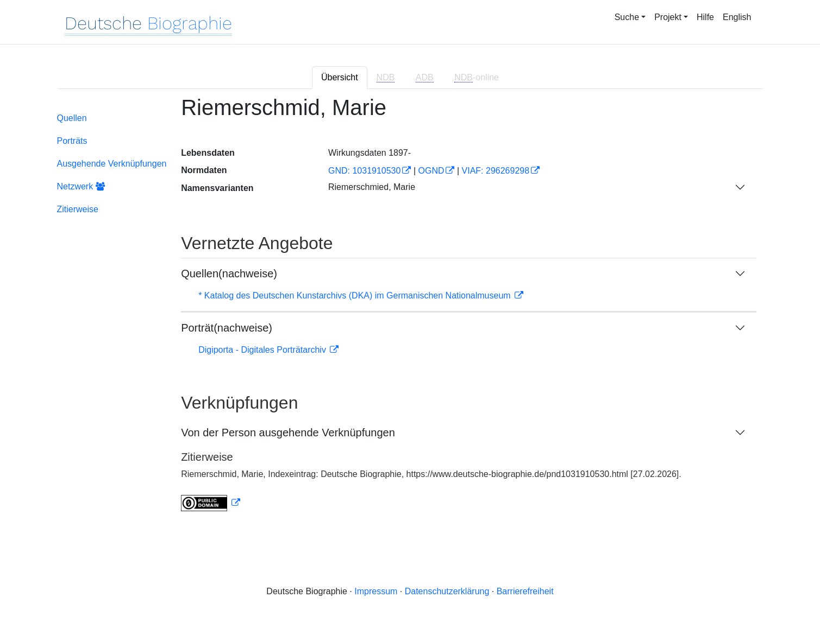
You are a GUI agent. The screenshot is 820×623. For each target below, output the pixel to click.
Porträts (72, 140)
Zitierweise (77, 209)
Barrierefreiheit (525, 591)
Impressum (375, 591)
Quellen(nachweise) (229, 273)
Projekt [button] (667, 17)
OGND (431, 170)
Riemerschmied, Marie (371, 187)
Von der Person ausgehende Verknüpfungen (288, 432)
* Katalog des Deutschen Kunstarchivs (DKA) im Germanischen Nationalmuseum (355, 295)
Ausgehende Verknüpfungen (112, 163)
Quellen (72, 118)
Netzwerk (81, 186)
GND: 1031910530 (364, 170)
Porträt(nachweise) (226, 328)
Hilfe (705, 17)
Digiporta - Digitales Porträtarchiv (263, 349)
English (737, 17)
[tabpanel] (410, 310)
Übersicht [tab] (339, 77)
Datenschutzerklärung (447, 591)
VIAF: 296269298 (496, 170)
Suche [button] (627, 17)
